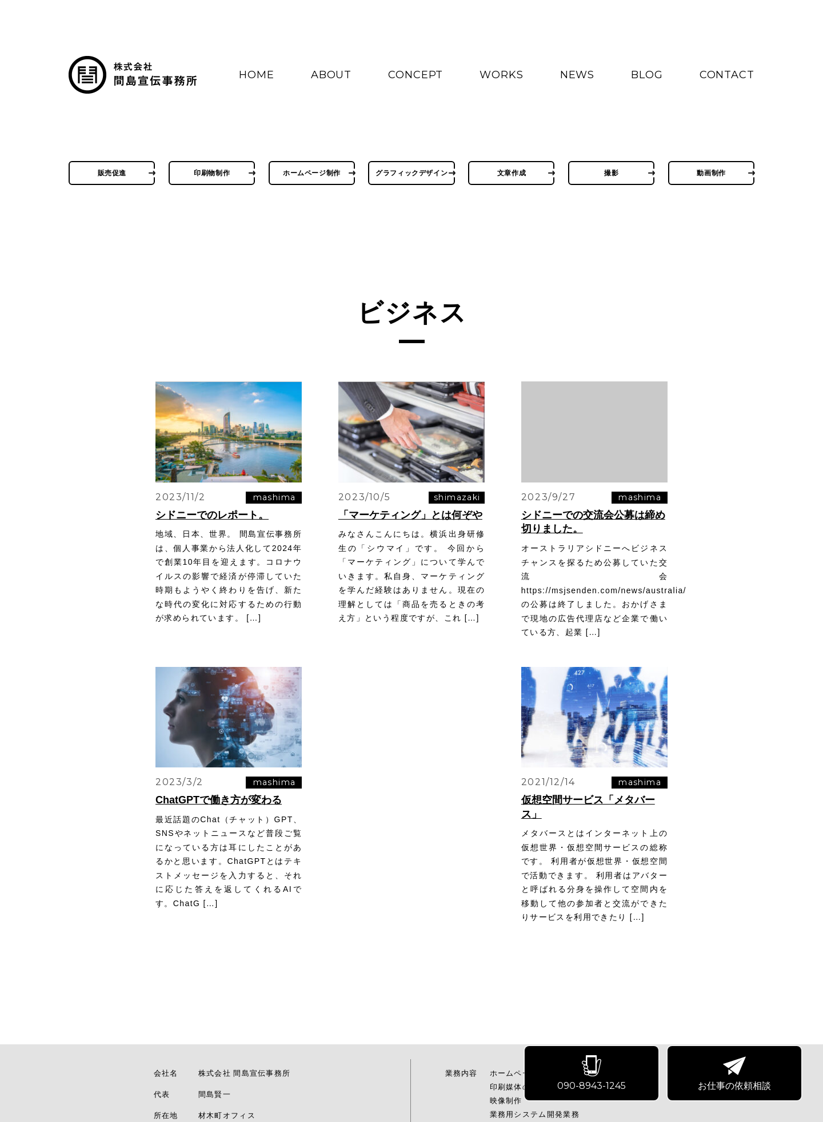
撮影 (611, 172)
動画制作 (711, 172)
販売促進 (112, 172)
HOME (256, 75)
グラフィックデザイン (411, 172)
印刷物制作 (212, 172)
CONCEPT (415, 75)
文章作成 (511, 172)
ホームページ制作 (312, 172)
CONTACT (727, 75)
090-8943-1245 (592, 1074)
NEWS (577, 75)
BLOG (647, 75)
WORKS (502, 75)
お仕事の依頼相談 (735, 1074)
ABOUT (331, 75)
